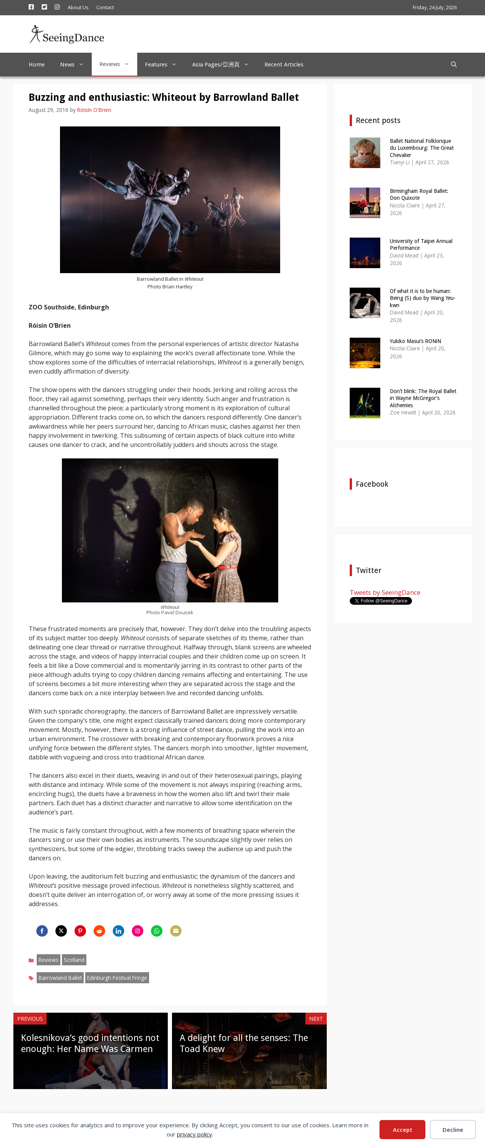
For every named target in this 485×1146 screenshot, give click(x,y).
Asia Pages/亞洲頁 (224, 64)
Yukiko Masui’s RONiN (415, 341)
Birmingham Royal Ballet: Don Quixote (419, 194)
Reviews (118, 64)
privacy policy (194, 1134)
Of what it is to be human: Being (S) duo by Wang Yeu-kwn (423, 298)
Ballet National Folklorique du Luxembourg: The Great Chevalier (422, 148)
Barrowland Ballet (60, 977)
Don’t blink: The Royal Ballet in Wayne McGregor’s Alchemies (423, 398)
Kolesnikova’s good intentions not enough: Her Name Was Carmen (90, 1043)
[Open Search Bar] (453, 64)
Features (165, 64)
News (76, 64)
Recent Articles (283, 64)
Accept (402, 1129)
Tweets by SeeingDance (385, 592)
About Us (78, 7)
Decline (453, 1129)
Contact (105, 7)
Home (37, 64)
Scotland (74, 959)
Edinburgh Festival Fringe (117, 977)
